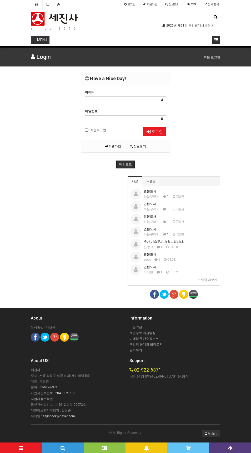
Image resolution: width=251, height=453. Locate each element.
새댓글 (151, 181)
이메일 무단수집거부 (144, 339)
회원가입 (113, 146)
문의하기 (135, 350)
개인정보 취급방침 (142, 333)
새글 (135, 181)
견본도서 (150, 191)
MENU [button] (40, 40)
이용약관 (135, 327)
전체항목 (211, 4)
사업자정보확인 (42, 399)
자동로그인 (95, 130)
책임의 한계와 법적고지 (146, 344)
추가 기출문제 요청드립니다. (164, 242)
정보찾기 (138, 146)
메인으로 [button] (125, 164)
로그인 (155, 132)
